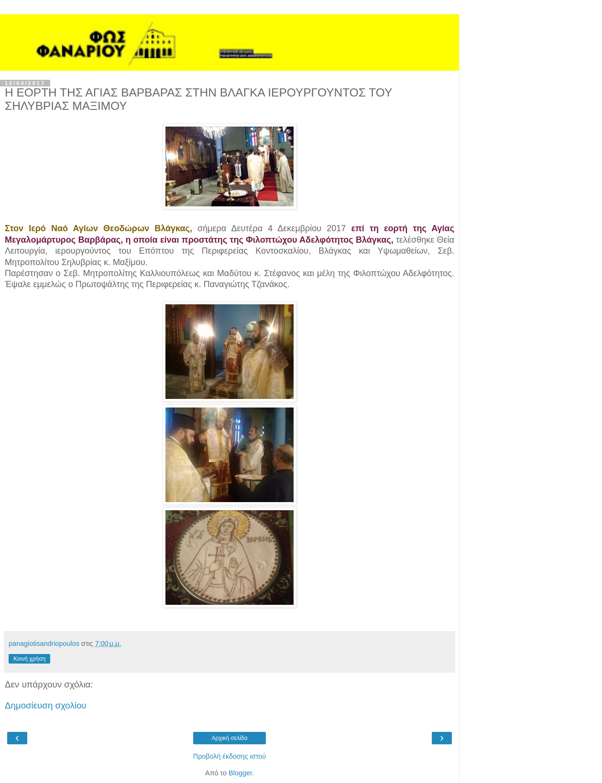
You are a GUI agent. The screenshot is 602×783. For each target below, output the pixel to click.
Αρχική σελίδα (230, 738)
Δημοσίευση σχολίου (46, 705)
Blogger (240, 773)
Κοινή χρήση (29, 658)
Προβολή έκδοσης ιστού (229, 756)
